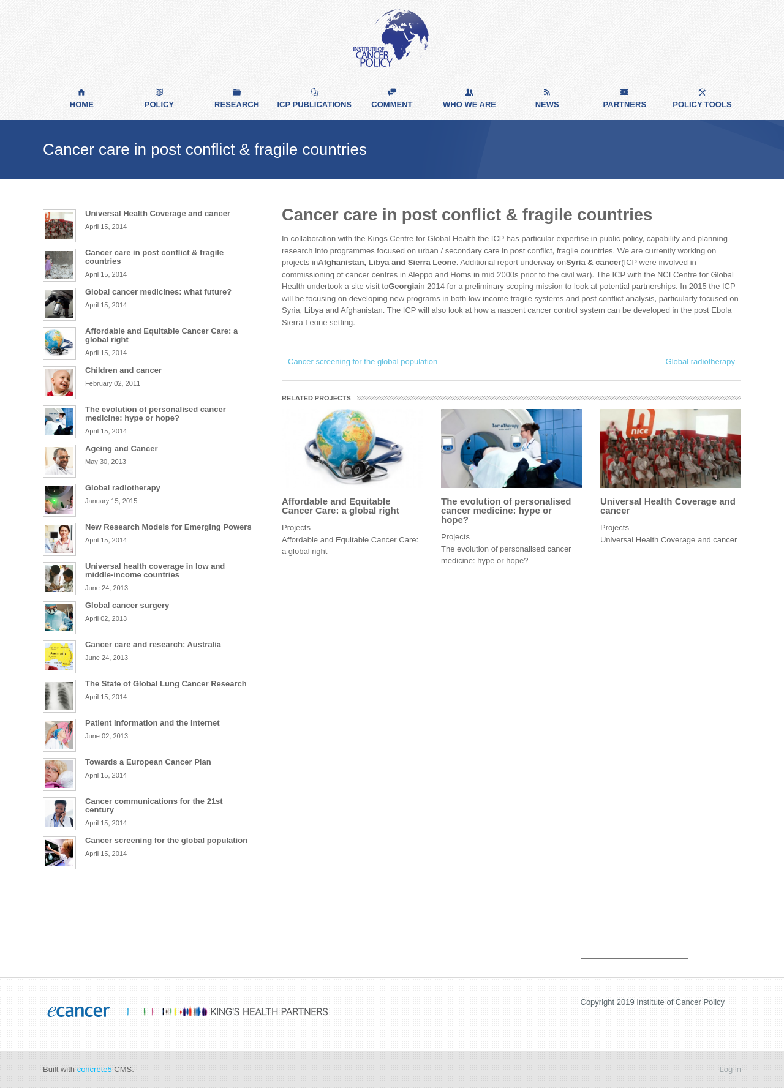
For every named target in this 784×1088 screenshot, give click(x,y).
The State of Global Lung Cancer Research (166, 683)
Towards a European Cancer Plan (148, 762)
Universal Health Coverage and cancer (668, 506)
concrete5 (94, 1069)
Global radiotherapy (700, 361)
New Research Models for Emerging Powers (168, 526)
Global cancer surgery (127, 605)
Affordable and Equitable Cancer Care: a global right (340, 506)
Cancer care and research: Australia (153, 644)
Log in (730, 1069)
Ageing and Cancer (121, 448)
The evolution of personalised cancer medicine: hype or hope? (506, 510)
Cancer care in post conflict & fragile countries (154, 257)
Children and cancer (123, 370)
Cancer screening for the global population (362, 361)
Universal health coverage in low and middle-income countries (155, 570)
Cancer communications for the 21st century (154, 805)
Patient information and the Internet (152, 722)
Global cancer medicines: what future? (158, 291)
